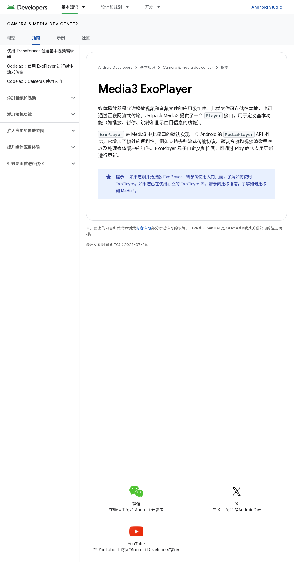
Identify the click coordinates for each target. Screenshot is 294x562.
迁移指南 (229, 184)
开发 (149, 7)
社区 (86, 38)
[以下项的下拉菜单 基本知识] (86, 7)
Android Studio (267, 7)
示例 (61, 38)
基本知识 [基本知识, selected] (69, 7)
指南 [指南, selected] (36, 38)
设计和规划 (111, 7)
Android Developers (115, 67)
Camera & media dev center (42, 23)
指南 (224, 67)
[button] (35, 98)
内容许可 (143, 228)
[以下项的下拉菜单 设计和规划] (130, 7)
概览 (11, 38)
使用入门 (206, 176)
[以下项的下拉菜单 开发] (161, 7)
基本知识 (147, 67)
